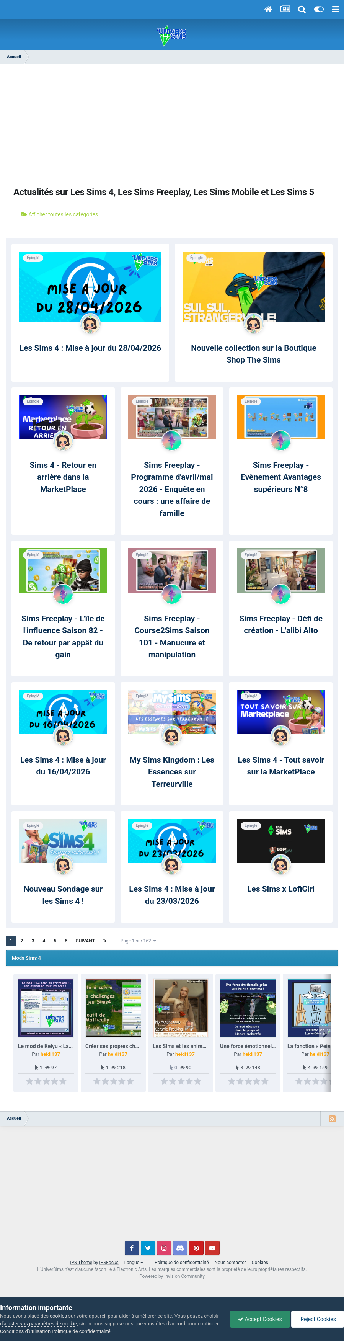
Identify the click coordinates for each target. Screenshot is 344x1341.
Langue (133, 1262)
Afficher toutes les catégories (59, 214)
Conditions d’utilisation (25, 1331)
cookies (58, 1316)
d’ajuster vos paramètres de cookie (38, 1323)
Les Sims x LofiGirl (281, 888)
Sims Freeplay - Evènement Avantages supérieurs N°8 (281, 477)
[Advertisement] (172, 125)
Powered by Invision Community (172, 1276)
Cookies (260, 1262)
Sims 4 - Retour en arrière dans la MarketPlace (62, 477)
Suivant (85, 941)
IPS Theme (81, 1262)
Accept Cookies (260, 1319)
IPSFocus (108, 1262)
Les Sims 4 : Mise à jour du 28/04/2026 (90, 348)
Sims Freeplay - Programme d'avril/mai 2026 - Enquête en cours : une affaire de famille (172, 489)
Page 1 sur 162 (138, 941)
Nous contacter (230, 1262)
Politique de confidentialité (182, 1262)
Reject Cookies (317, 1319)
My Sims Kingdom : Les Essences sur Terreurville (172, 772)
